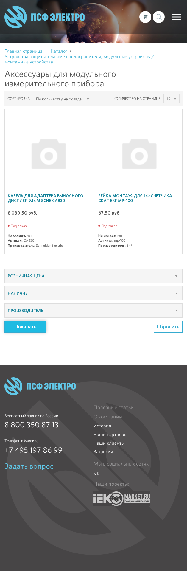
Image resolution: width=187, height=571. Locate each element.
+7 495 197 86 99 (33, 450)
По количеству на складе (59, 99)
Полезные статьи (114, 407)
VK (97, 474)
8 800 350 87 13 (31, 424)
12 (168, 99)
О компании (108, 416)
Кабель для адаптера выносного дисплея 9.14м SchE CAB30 (45, 198)
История (102, 426)
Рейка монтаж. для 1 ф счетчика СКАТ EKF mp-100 (135, 198)
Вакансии (103, 451)
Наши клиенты (109, 443)
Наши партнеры (110, 434)
